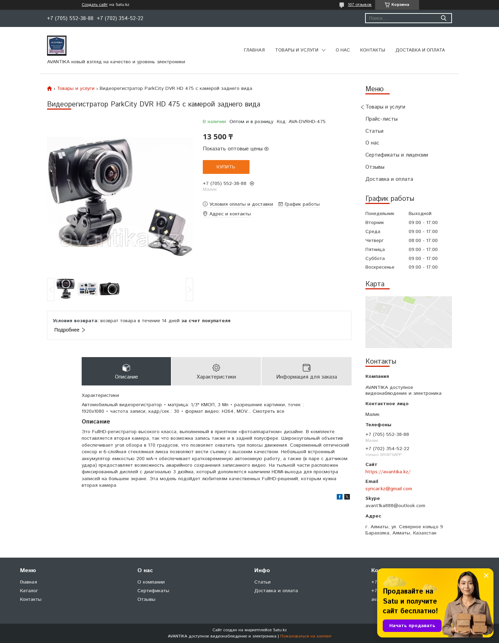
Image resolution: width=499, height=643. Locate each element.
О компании (151, 582)
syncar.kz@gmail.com (388, 488)
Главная (254, 50)
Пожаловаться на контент (306, 636)
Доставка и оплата (420, 50)
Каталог (29, 590)
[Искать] (443, 18)
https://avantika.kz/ (387, 471)
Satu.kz (280, 630)
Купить (226, 167)
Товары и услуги (296, 50)
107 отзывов (360, 5)
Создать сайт (95, 4)
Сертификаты (153, 590)
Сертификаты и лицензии (396, 155)
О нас (343, 50)
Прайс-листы (381, 119)
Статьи (374, 131)
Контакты (372, 50)
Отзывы (374, 167)
